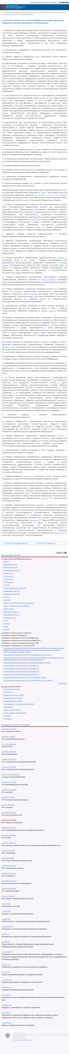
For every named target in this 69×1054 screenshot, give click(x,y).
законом (33, 220)
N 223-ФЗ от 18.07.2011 (9, 843)
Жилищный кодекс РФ (11, 591)
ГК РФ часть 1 (8, 573)
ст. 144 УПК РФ (6, 980)
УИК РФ (6, 623)
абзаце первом (48, 280)
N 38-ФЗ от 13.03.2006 (9, 790)
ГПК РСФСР (7, 692)
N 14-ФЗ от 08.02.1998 (9, 835)
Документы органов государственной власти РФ (21, 643)
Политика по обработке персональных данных (23, 1039)
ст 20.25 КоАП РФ (7, 926)
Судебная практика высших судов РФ (17, 633)
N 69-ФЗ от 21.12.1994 (8, 736)
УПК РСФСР (7, 719)
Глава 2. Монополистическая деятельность (18, 14)
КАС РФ (6, 597)
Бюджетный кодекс (10, 564)
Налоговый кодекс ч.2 (11, 615)
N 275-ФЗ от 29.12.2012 (9, 767)
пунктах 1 (41, 195)
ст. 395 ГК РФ (6, 919)
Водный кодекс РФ (10, 567)
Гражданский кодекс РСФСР (13, 695)
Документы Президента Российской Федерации (21, 638)
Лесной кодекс (8, 609)
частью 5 (28, 476)
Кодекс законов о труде (12, 710)
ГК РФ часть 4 (8, 582)
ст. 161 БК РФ (6, 964)
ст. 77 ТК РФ (6, 972)
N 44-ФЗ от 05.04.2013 (9, 873)
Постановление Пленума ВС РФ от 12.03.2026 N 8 (21, 674)
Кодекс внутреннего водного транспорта (18, 603)
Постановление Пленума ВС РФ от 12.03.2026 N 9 (21, 668)
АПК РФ (6, 561)
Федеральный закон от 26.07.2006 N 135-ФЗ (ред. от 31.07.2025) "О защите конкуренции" (35, 12)
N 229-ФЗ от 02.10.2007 (9, 881)
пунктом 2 (62, 258)
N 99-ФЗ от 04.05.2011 (9, 828)
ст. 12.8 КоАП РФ (7, 952)
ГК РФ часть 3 (8, 579)
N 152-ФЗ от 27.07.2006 (9, 866)
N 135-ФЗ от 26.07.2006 (9, 820)
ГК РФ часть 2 (8, 576)
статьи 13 (26, 200)
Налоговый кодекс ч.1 (11, 612)
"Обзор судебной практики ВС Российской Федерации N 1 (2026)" (27, 662)
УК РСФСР (7, 716)
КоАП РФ (6, 600)
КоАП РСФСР (8, 707)
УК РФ (5, 626)
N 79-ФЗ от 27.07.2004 (9, 759)
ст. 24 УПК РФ (6, 995)
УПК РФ (6, 629)
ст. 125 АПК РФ (6, 1023)
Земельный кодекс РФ (11, 594)
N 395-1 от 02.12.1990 (8, 896)
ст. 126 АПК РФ (6, 1005)
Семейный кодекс (9, 618)
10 (59, 195)
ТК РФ (5, 620)
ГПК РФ (6, 585)
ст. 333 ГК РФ (6, 904)
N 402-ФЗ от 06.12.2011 (9, 812)
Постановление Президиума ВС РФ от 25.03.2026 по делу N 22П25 (27, 655)
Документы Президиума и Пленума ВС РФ (18, 645)
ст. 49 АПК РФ (6, 1012)
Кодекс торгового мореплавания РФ (16, 606)
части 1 (43, 193)
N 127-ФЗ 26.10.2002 (8, 858)
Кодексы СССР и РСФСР (12, 687)
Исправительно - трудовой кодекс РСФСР (18, 704)
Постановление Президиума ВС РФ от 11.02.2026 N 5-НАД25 (24, 677)
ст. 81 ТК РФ (5, 934)
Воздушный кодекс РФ (11, 570)
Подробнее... (62, 683)
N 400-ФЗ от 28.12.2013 (9, 729)
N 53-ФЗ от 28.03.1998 (9, 888)
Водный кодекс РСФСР (11, 689)
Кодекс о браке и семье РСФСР (14, 713)
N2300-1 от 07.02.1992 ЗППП (11, 774)
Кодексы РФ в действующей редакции (17, 559)
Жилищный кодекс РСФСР (13, 698)
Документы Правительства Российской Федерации (22, 640)
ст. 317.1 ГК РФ (6, 911)
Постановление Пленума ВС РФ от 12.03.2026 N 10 (21, 671)
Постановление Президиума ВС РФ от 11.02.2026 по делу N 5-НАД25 (27, 680)
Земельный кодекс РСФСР (13, 701)
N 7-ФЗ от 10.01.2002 (8, 797)
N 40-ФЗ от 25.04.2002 (9, 744)
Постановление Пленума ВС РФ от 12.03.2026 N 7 (21, 665)
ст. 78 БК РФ (6, 942)
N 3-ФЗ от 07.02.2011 (8, 805)
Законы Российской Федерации (15, 635)
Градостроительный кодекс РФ (14, 588)
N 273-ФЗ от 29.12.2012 (9, 752)
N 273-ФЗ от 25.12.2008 (9, 782)
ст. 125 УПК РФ (6, 987)
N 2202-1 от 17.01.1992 (8, 850)
